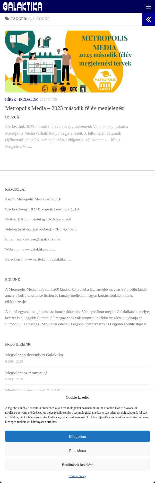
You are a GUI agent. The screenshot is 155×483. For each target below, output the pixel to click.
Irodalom (28, 99)
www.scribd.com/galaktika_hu (48, 259)
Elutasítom (77, 451)
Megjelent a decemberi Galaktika (34, 354)
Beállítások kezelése (77, 465)
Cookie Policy (77, 476)
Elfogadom (77, 436)
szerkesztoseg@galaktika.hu (38, 239)
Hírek (10, 99)
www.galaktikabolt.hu (38, 249)
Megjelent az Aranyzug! (26, 372)
